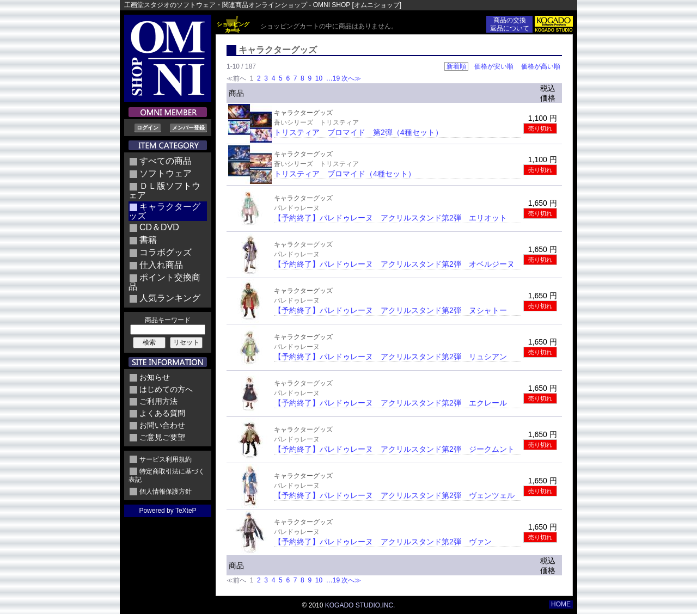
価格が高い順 (540, 66)
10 (318, 78)
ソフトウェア (165, 173)
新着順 (456, 66)
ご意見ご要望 (162, 437)
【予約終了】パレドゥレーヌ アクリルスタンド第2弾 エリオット (390, 217)
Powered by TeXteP (167, 510)
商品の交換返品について (509, 24)
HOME (561, 604)
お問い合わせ (162, 425)
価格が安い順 (493, 66)
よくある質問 (162, 413)
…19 (332, 78)
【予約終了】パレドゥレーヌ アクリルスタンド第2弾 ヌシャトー (390, 310)
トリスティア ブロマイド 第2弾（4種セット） (358, 132)
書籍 (148, 239)
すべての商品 (165, 160)
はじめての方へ (166, 389)
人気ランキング (169, 298)
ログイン (147, 128)
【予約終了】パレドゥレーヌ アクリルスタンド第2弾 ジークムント (394, 449)
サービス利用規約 (165, 459)
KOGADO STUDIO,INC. (360, 605)
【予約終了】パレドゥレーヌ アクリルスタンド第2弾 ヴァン (383, 541)
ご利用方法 (158, 401)
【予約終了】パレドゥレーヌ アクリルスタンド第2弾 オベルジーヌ (394, 264)
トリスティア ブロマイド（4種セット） (344, 173)
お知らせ (154, 377)
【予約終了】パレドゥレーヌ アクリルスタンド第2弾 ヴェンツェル (394, 495)
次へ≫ (351, 78)
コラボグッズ (165, 252)
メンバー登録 (188, 128)
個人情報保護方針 (165, 491)
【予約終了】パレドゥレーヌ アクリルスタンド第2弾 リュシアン (390, 356)
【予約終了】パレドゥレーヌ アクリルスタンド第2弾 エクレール (390, 402)
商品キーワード (168, 320)
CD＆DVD (159, 227)
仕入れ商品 (161, 264)
